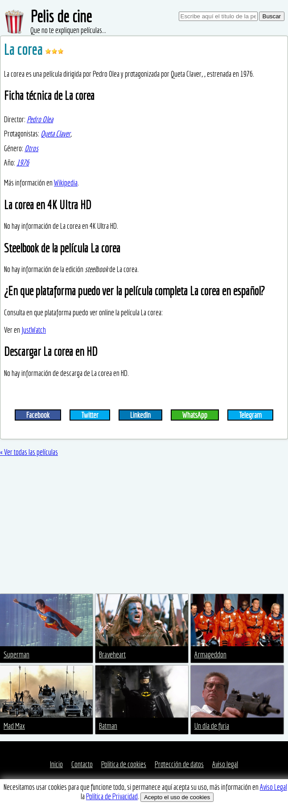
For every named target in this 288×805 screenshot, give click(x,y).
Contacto (82, 764)
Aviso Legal (273, 787)
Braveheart (112, 654)
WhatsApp (194, 415)
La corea (24, 49)
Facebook (37, 415)
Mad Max (14, 726)
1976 (22, 162)
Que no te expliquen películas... (68, 30)
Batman (108, 726)
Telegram (250, 415)
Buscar (272, 16)
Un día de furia (211, 726)
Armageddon (210, 654)
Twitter (90, 415)
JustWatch (33, 329)
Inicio (56, 764)
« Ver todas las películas (29, 452)
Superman (16, 654)
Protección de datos (179, 764)
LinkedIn (140, 415)
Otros (31, 148)
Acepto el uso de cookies (177, 797)
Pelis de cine (61, 16)
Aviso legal (225, 764)
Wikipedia (66, 182)
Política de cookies (123, 764)
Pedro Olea (40, 119)
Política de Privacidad (112, 796)
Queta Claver (55, 133)
